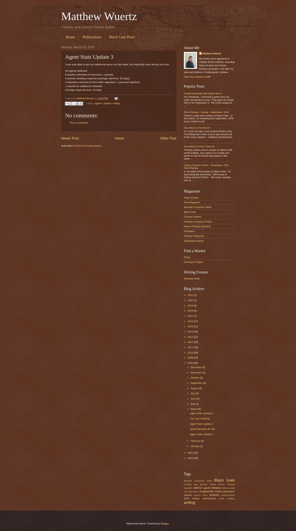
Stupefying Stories (194, 240)
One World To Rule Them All (199, 146)
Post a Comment (79, 122)
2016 (191, 321)
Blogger (165, 523)
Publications (92, 37)
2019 (191, 305)
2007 (191, 452)
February (195, 440)
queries (107, 103)
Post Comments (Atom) (88, 145)
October (195, 377)
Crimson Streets (192, 216)
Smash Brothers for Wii (202, 429)
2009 (191, 357)
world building (227, 498)
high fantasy (193, 492)
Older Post (168, 138)
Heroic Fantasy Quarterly (197, 226)
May (193, 403)
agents (98, 103)
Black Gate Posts (122, 37)
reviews (214, 494)
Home (70, 37)
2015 (191, 326)
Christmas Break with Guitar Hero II (203, 93)
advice (198, 487)
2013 (191, 337)
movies (218, 491)
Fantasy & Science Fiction (198, 221)
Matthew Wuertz (99, 16)
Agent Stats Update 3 (201, 434)
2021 (191, 295)
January (195, 446)
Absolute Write (192, 278)
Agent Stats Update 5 (201, 413)
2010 (191, 352)
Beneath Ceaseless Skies (198, 207)
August (194, 388)
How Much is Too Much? (197, 127)
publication (229, 491)
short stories (192, 498)
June (193, 398)
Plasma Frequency (194, 236)
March (194, 409)
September (196, 383)
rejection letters (200, 495)
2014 (191, 331)
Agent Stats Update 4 (201, 423)
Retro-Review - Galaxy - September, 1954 (206, 112)
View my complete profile (197, 76)
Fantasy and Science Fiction (200, 484)
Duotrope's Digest (193, 262)
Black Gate (190, 212)
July (192, 393)
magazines (207, 491)
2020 (191, 300)
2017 (191, 316)
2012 (191, 342)
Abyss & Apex (191, 197)
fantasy (216, 487)
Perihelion (189, 231)
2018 (191, 310)
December (196, 367)
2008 (191, 363)
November (196, 372)
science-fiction (228, 495)
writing (116, 103)
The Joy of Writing (200, 418)
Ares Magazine (192, 202)
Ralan (187, 257)
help (185, 492)
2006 (191, 458)
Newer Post (70, 138)
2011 (191, 347)
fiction (224, 488)
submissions (209, 498)
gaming (231, 488)
